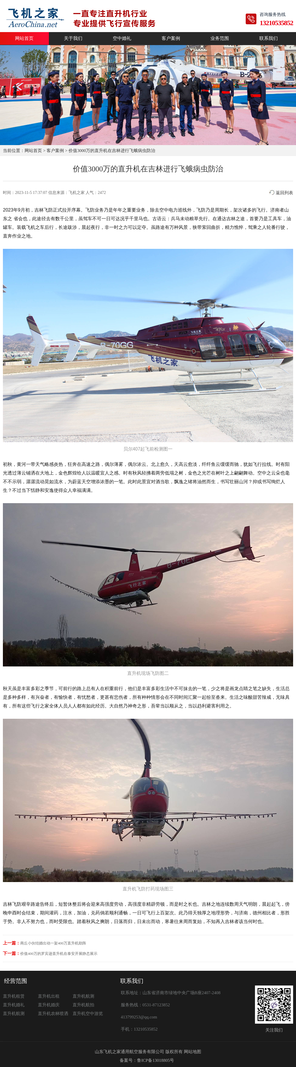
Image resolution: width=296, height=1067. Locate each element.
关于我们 (73, 38)
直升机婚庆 (49, 1005)
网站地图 (192, 1051)
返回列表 (281, 192)
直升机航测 (83, 996)
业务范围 (219, 38)
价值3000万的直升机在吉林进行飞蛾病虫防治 (112, 150)
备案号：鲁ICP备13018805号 (147, 1060)
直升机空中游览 (88, 1013)
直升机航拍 (83, 1005)
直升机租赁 (14, 996)
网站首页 (24, 38)
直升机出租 (49, 996)
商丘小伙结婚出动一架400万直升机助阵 (53, 943)
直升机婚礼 (14, 1005)
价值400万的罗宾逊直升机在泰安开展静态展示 (58, 953)
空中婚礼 (122, 38)
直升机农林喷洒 (53, 1013)
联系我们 (268, 38)
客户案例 (171, 38)
